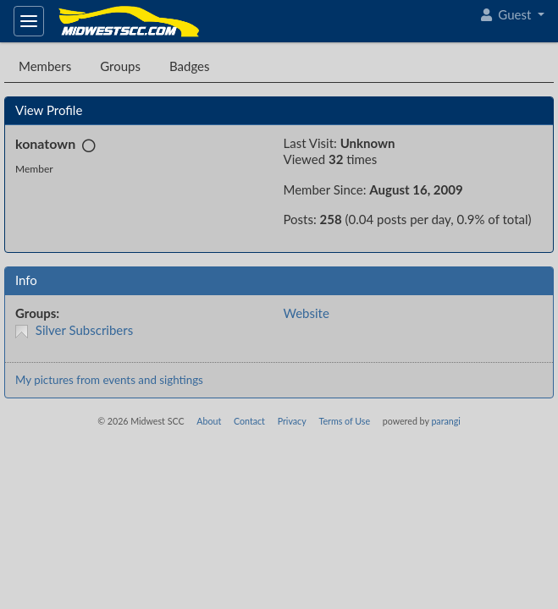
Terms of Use (344, 420)
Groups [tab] (120, 66)
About (208, 420)
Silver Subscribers (84, 329)
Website (306, 313)
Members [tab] (45, 66)
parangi (445, 420)
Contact (249, 420)
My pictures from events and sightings (109, 380)
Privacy (292, 420)
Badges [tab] (189, 66)
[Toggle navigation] (29, 21)
